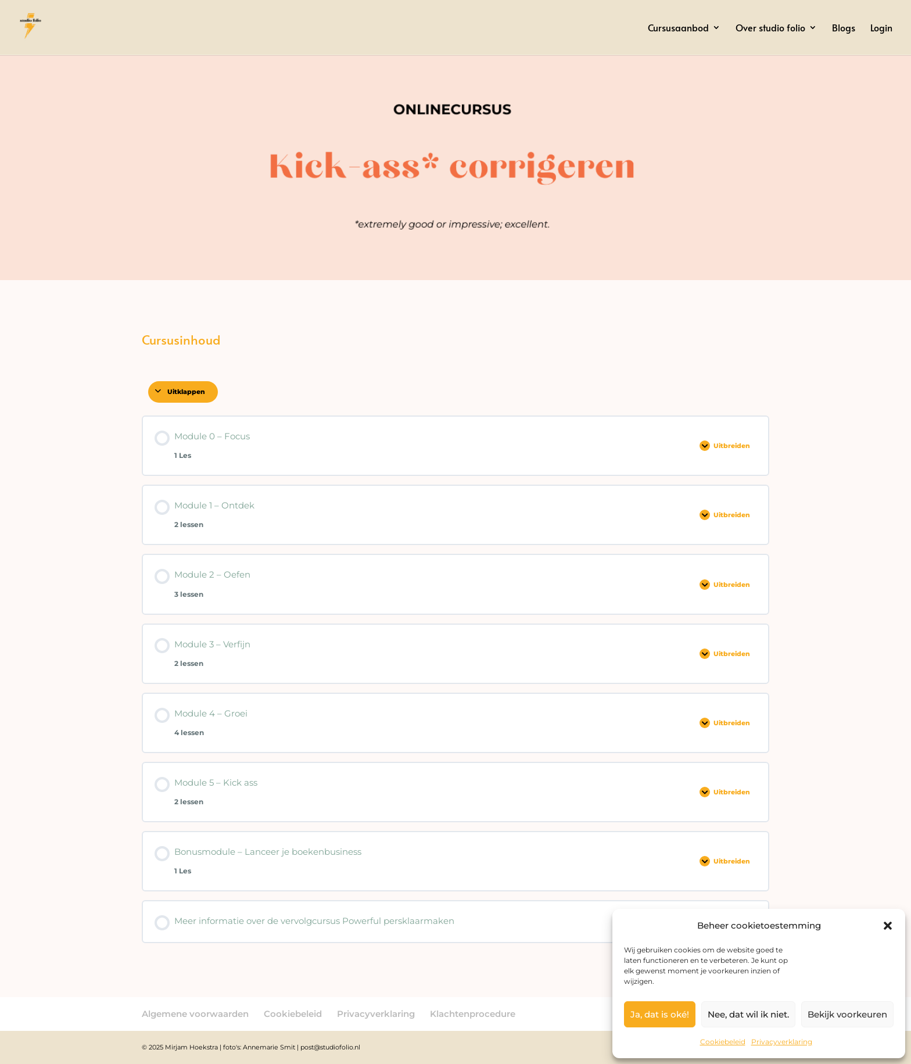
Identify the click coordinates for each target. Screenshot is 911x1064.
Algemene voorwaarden (195, 1013)
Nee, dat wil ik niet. (748, 1014)
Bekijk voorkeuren (847, 1014)
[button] (888, 926)
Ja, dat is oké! (659, 1014)
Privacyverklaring (781, 1041)
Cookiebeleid (722, 1041)
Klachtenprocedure (472, 1013)
